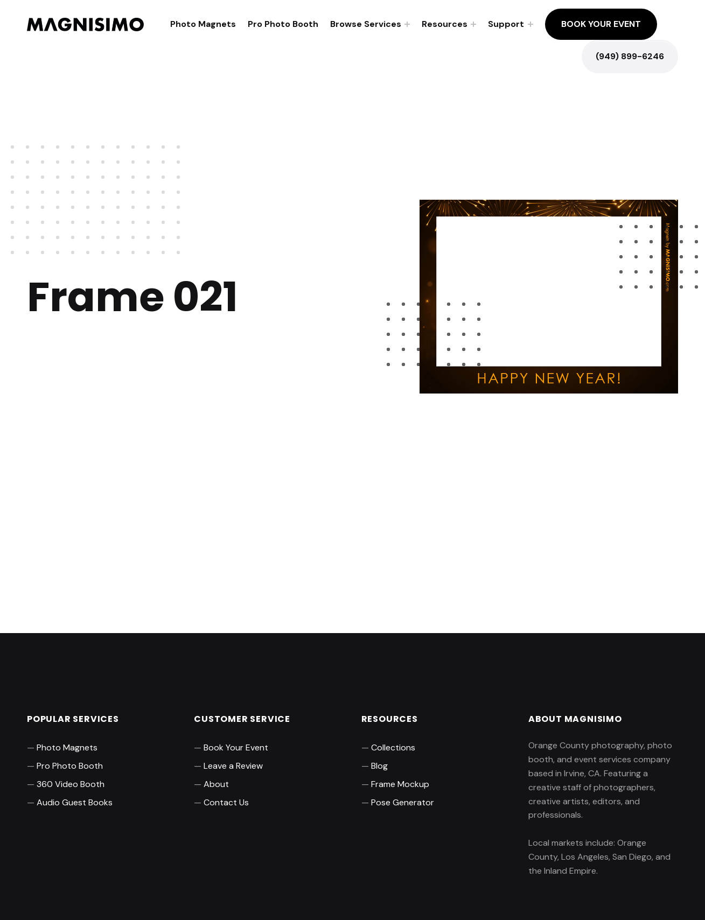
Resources (444, 24)
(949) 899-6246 (630, 56)
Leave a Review (233, 765)
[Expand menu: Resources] (473, 24)
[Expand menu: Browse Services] (407, 24)
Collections (393, 747)
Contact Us (226, 802)
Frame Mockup (400, 784)
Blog (379, 765)
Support (506, 24)
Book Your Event (601, 24)
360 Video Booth (70, 784)
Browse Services (365, 24)
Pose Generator (402, 802)
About (216, 784)
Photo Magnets (203, 24)
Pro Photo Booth (283, 24)
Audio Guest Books (75, 802)
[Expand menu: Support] (530, 24)
